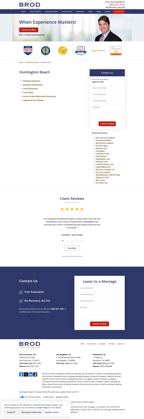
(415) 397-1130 (32, 366)
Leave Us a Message (99, 281)
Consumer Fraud (102, 153)
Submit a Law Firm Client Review (72, 256)
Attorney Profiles (51, 11)
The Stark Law (102, 183)
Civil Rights (100, 151)
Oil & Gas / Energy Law (105, 169)
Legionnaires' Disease (33, 100)
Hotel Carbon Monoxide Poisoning (39, 96)
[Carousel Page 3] (72, 240)
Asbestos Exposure (31, 81)
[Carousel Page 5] (81, 240)
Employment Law (103, 159)
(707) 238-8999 (106, 366)
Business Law (101, 148)
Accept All (11, 412)
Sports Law (100, 180)
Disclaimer (102, 344)
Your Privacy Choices (30, 397)
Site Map (111, 344)
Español (107, 11)
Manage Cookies (62, 397)
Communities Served (32, 62)
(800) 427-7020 (117, 4)
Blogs (99, 11)
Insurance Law (101, 161)
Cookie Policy (48, 397)
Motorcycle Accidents (104, 143)
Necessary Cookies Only (31, 412)
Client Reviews (72, 198)
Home (23, 11)
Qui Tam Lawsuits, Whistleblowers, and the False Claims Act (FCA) (108, 175)
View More (72, 248)
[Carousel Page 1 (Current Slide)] (63, 240)
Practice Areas (67, 11)
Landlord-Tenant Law (104, 164)
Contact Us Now (29, 30)
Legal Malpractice (103, 167)
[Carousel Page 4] (76, 240)
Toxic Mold (28, 92)
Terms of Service (82, 402)
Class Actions (101, 156)
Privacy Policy (92, 344)
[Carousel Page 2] (67, 240)
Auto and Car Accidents (105, 138)
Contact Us (119, 11)
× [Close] (69, 403)
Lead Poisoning (30, 88)
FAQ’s (90, 11)
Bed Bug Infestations (33, 85)
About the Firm (35, 11)
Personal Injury (102, 146)
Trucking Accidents (103, 140)
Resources (80, 11)
